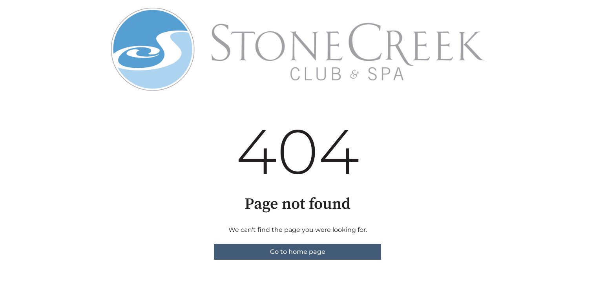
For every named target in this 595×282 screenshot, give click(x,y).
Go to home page (297, 251)
